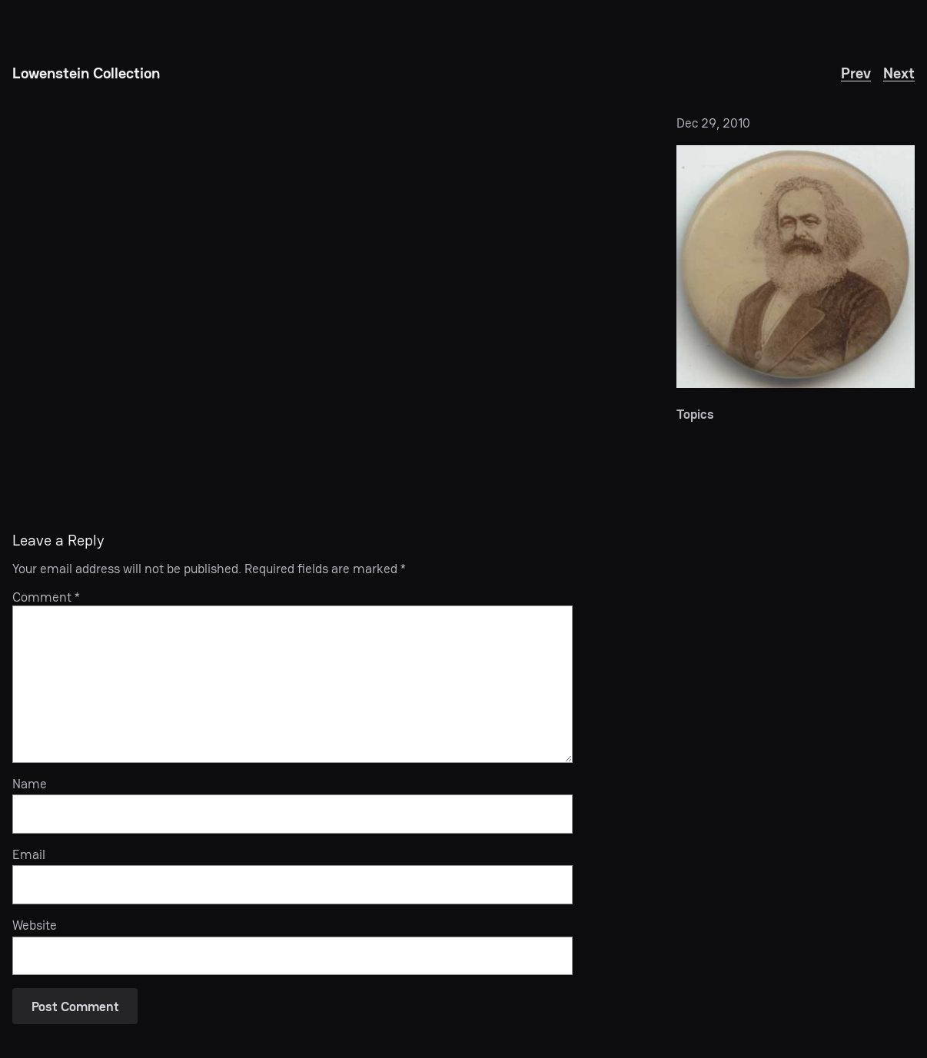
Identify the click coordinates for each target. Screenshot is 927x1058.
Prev (856, 73)
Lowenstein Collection (86, 73)
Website (34, 925)
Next (899, 73)
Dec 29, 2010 (713, 122)
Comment (46, 597)
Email (28, 854)
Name (29, 783)
